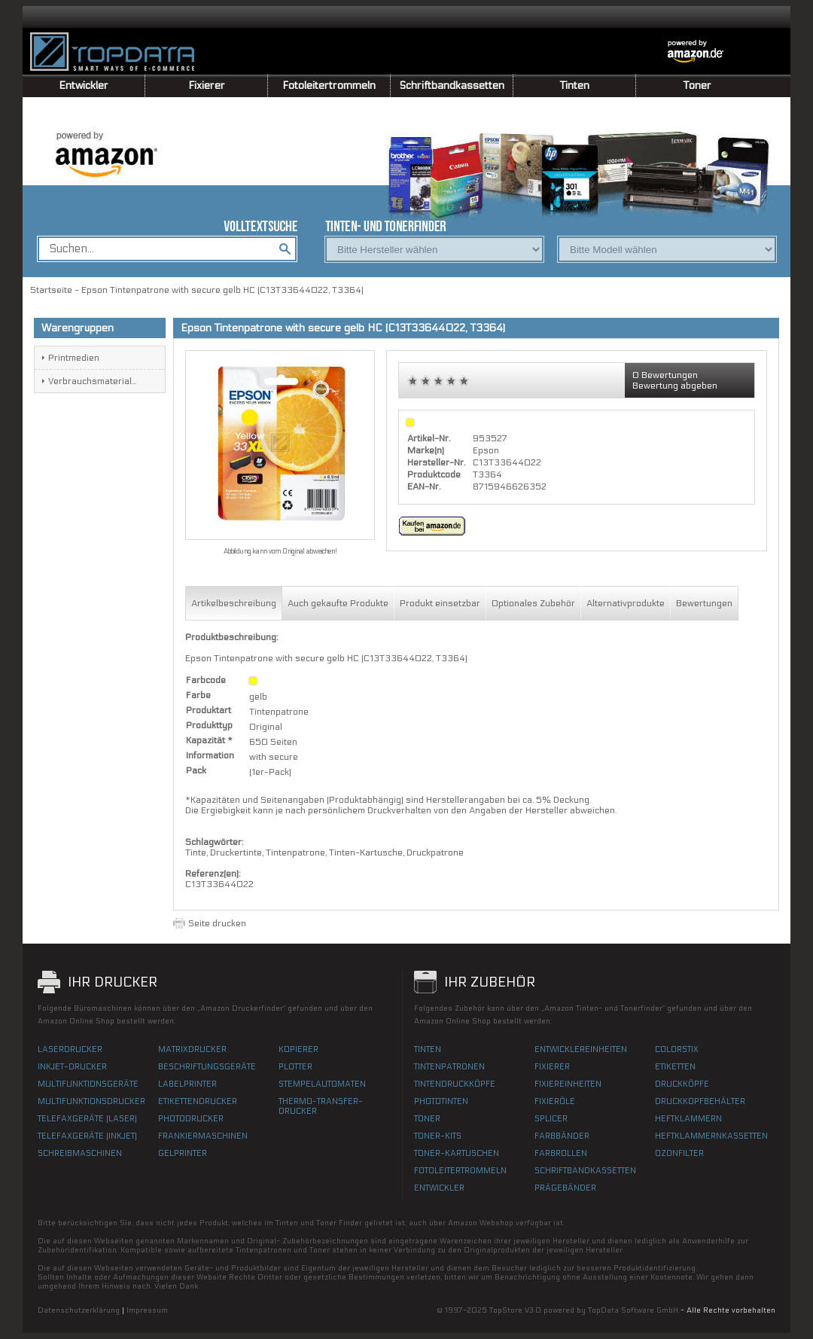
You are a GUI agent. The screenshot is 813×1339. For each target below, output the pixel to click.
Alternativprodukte (625, 603)
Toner (697, 85)
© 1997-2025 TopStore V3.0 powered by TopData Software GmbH (557, 1310)
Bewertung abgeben (674, 385)
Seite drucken (217, 923)
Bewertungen (704, 603)
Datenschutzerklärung (79, 1310)
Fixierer (206, 85)
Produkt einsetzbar (440, 603)
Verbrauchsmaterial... (92, 381)
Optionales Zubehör (533, 603)
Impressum (147, 1310)
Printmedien (73, 357)
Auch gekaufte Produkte (338, 603)
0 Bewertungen (665, 375)
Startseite (51, 290)
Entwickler (83, 85)
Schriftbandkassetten (452, 85)
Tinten (574, 85)
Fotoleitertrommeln (329, 85)
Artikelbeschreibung (233, 603)
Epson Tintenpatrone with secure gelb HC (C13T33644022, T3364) (222, 290)
